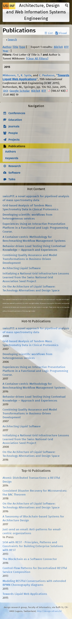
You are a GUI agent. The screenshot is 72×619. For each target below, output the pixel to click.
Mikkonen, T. (11, 75)
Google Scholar (20, 90)
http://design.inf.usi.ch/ (49, 611)
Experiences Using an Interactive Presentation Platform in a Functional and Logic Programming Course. (35, 228)
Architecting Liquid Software (22, 268)
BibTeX (58, 47)
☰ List (48, 33)
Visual (61, 33)
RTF (66, 47)
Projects (14, 139)
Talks (11, 179)
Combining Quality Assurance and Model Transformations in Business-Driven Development (30, 259)
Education (15, 120)
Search (12, 39)
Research (14, 166)
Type (22, 47)
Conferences (16, 113)
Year (5, 51)
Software (14, 172)
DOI (5, 90)
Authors (10, 151)
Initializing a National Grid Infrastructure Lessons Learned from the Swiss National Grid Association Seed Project (36, 277)
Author (7, 47)
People (13, 133)
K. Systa (26, 75)
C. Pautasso (47, 75)
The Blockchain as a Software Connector (30, 559)
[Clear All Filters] (37, 58)
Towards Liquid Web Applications (25, 594)
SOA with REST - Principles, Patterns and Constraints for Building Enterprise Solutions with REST (33, 546)
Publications (16, 146)
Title (15, 47)
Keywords (11, 158)
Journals (13, 126)
